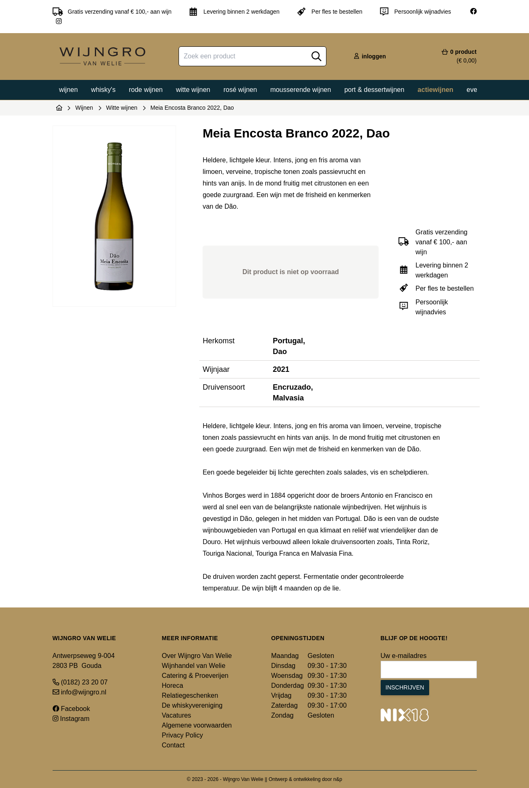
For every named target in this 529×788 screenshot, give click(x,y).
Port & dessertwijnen (374, 89)
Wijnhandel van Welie (194, 665)
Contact (173, 745)
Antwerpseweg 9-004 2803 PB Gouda (84, 660)
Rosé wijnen (240, 89)
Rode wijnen (146, 89)
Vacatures (176, 715)
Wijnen (68, 89)
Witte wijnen (193, 89)
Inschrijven (405, 687)
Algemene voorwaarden (197, 725)
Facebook (71, 708)
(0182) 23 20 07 (80, 682)
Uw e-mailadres (404, 655)
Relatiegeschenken (190, 695)
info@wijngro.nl (79, 692)
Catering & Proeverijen (195, 675)
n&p (337, 779)
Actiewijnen (435, 89)
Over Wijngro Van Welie (197, 655)
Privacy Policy (182, 735)
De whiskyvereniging (192, 705)
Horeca (173, 685)
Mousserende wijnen (300, 89)
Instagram (71, 718)
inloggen (369, 56)
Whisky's (103, 89)
